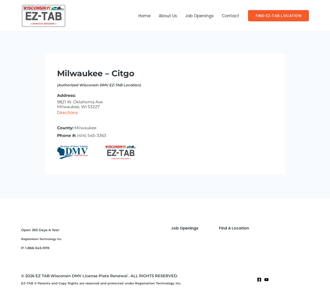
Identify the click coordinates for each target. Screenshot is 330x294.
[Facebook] (259, 279)
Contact (230, 16)
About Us (168, 16)
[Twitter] (266, 279)
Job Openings (199, 16)
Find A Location (234, 228)
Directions (67, 113)
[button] (278, 15)
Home (144, 16)
